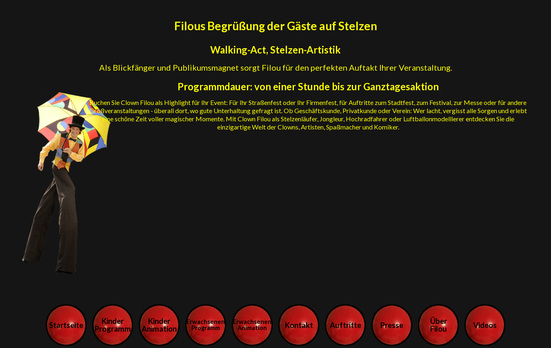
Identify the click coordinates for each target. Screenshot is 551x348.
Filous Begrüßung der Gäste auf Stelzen (275, 26)
